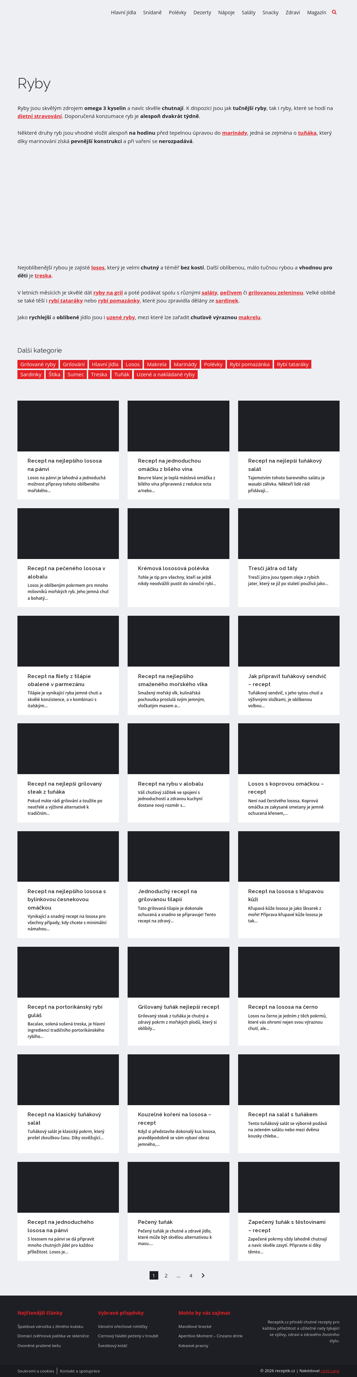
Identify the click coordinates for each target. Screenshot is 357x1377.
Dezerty (202, 12)
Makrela (156, 364)
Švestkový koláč (112, 1345)
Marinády (185, 364)
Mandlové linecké (194, 1326)
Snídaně (152, 12)
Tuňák (121, 374)
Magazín (316, 12)
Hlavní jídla (123, 12)
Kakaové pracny (193, 1345)
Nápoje (226, 12)
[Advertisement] (178, 204)
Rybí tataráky (293, 364)
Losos (133, 364)
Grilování (73, 364)
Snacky (271, 12)
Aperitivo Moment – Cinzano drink (210, 1335)
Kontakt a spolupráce (80, 1371)
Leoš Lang (330, 1370)
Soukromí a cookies (35, 1371)
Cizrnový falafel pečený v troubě (128, 1335)
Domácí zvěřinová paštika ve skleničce (53, 1335)
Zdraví (293, 12)
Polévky (177, 12)
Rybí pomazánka (250, 364)
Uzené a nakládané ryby (166, 374)
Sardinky (31, 374)
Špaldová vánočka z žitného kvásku (50, 1326)
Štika (54, 374)
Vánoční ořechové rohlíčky (122, 1326)
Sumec (76, 374)
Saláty (249, 12)
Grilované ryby (38, 364)
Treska (99, 374)
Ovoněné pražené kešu (39, 1345)
